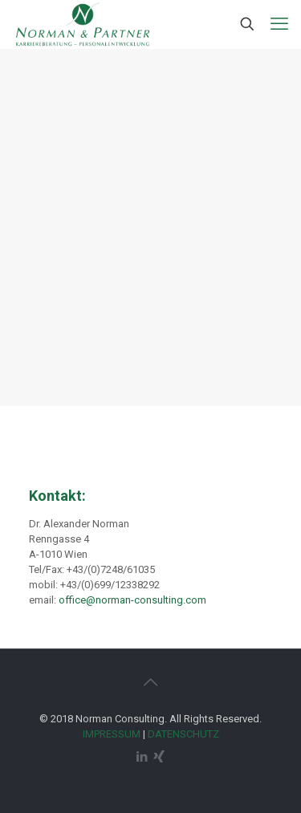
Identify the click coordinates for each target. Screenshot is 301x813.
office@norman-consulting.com (132, 600)
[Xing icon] (159, 757)
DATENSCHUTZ (183, 734)
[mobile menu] (279, 24)
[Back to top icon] (151, 682)
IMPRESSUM (111, 734)
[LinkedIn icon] (142, 757)
